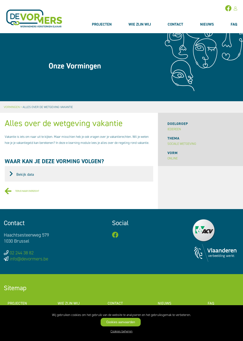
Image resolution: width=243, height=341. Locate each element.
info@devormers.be (29, 259)
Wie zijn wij (140, 24)
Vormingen (12, 107)
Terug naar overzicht (22, 191)
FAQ (234, 24)
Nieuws (207, 24)
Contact (175, 24)
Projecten (102, 24)
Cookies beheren (121, 331)
